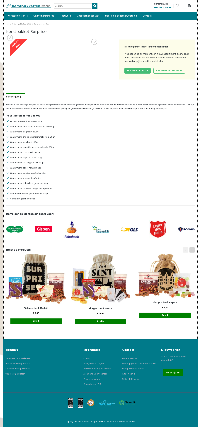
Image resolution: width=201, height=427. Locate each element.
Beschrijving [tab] (13, 97)
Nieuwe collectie (137, 70)
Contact (87, 358)
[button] (192, 249)
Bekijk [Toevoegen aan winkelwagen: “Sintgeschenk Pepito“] (165, 315)
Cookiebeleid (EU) (92, 384)
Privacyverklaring (91, 379)
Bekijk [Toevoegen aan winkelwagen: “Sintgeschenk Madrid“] (36, 321)
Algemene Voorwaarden (95, 374)
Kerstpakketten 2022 (22, 23)
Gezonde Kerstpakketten (17, 369)
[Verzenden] (94, 6)
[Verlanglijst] (179, 5)
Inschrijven (172, 373)
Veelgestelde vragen (93, 363)
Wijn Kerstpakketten (15, 374)
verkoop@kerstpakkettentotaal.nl (146, 61)
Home (8, 23)
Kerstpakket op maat (169, 70)
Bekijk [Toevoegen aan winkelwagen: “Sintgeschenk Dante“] (100, 321)
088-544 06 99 (129, 358)
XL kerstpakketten (41, 23)
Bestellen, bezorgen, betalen (97, 369)
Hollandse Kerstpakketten (18, 363)
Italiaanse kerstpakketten (18, 358)
